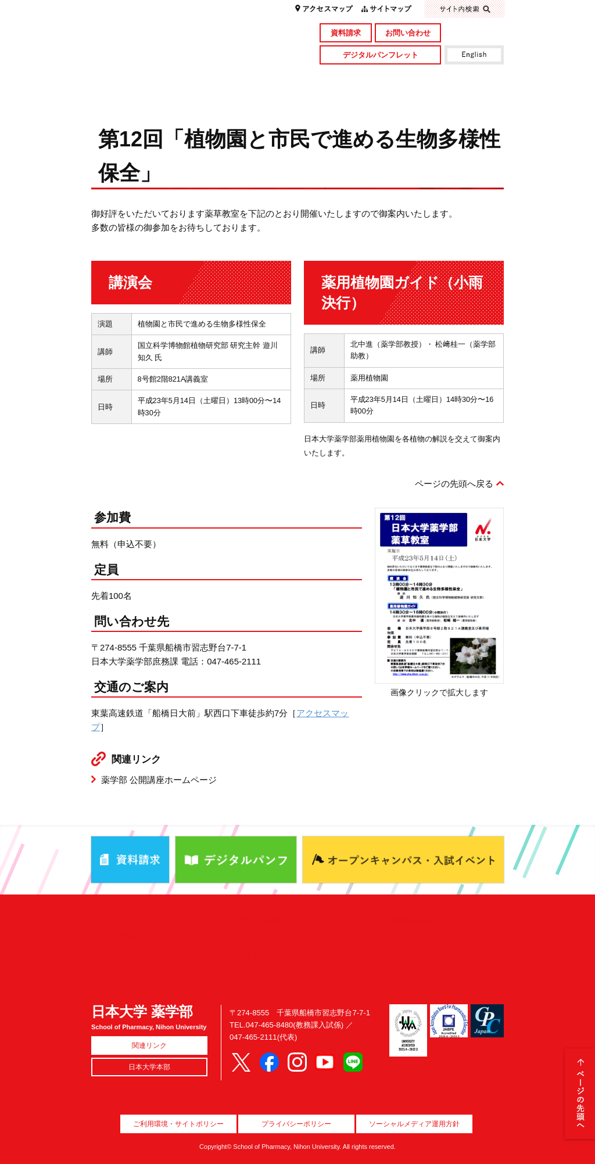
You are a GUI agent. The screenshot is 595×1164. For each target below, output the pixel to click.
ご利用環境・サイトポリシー (178, 1124)
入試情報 (245, 97)
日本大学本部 (149, 1067)
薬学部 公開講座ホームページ (159, 780)
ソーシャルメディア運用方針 (414, 1124)
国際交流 (452, 97)
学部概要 (142, 78)
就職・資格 (348, 97)
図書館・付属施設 (452, 78)
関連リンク (149, 1045)
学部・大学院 (245, 78)
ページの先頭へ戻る (454, 483)
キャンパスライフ (142, 97)
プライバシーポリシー (296, 1124)
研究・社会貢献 (348, 78)
